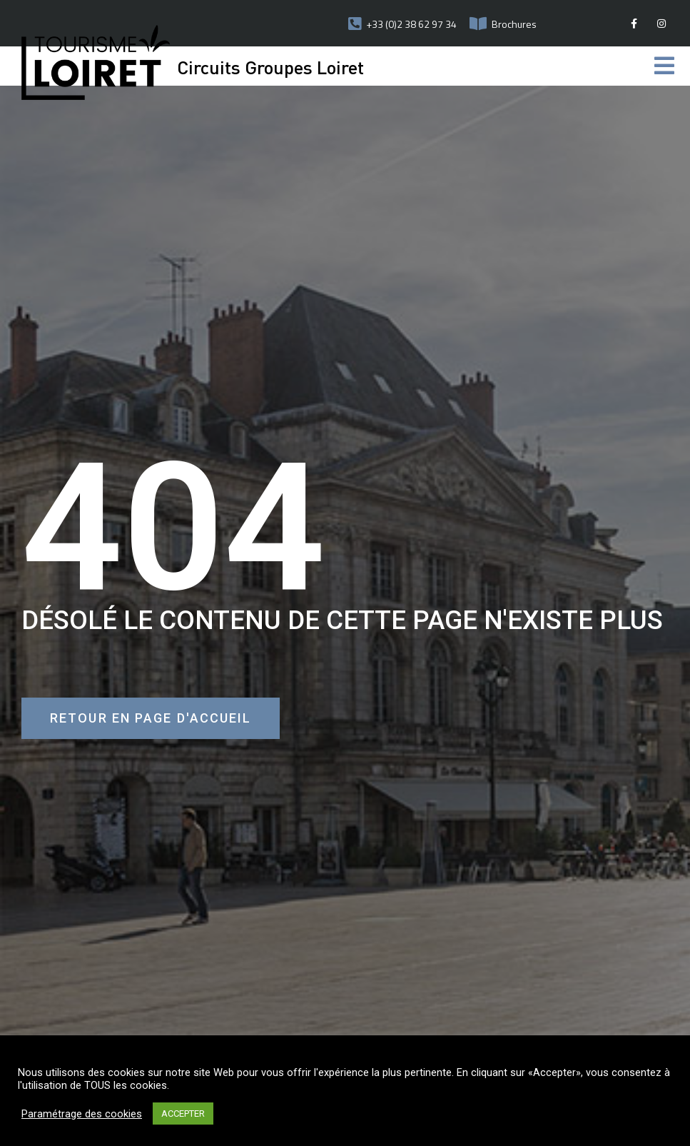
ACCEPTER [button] (183, 1113)
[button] (150, 718)
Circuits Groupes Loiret (270, 67)
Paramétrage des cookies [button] (81, 1113)
